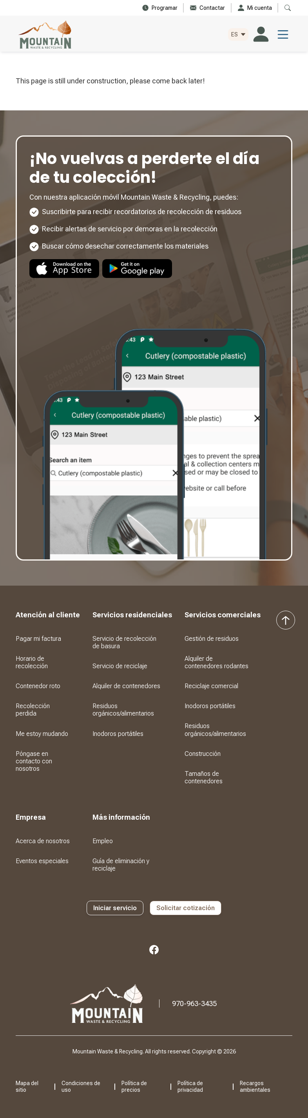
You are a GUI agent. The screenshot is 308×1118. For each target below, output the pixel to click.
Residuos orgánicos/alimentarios (123, 709)
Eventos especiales (42, 861)
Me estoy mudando (42, 734)
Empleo (102, 841)
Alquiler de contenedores (126, 686)
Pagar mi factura (38, 638)
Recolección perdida (33, 709)
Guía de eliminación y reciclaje (120, 864)
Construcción (203, 753)
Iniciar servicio (115, 908)
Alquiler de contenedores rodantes (216, 662)
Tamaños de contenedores (204, 777)
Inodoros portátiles (117, 734)
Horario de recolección (32, 662)
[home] (45, 34)
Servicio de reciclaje (119, 666)
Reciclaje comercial (211, 686)
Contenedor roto (38, 686)
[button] (238, 34)
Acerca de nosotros (43, 841)
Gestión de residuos (212, 638)
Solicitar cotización (185, 908)
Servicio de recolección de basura (124, 642)
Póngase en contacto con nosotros (34, 761)
